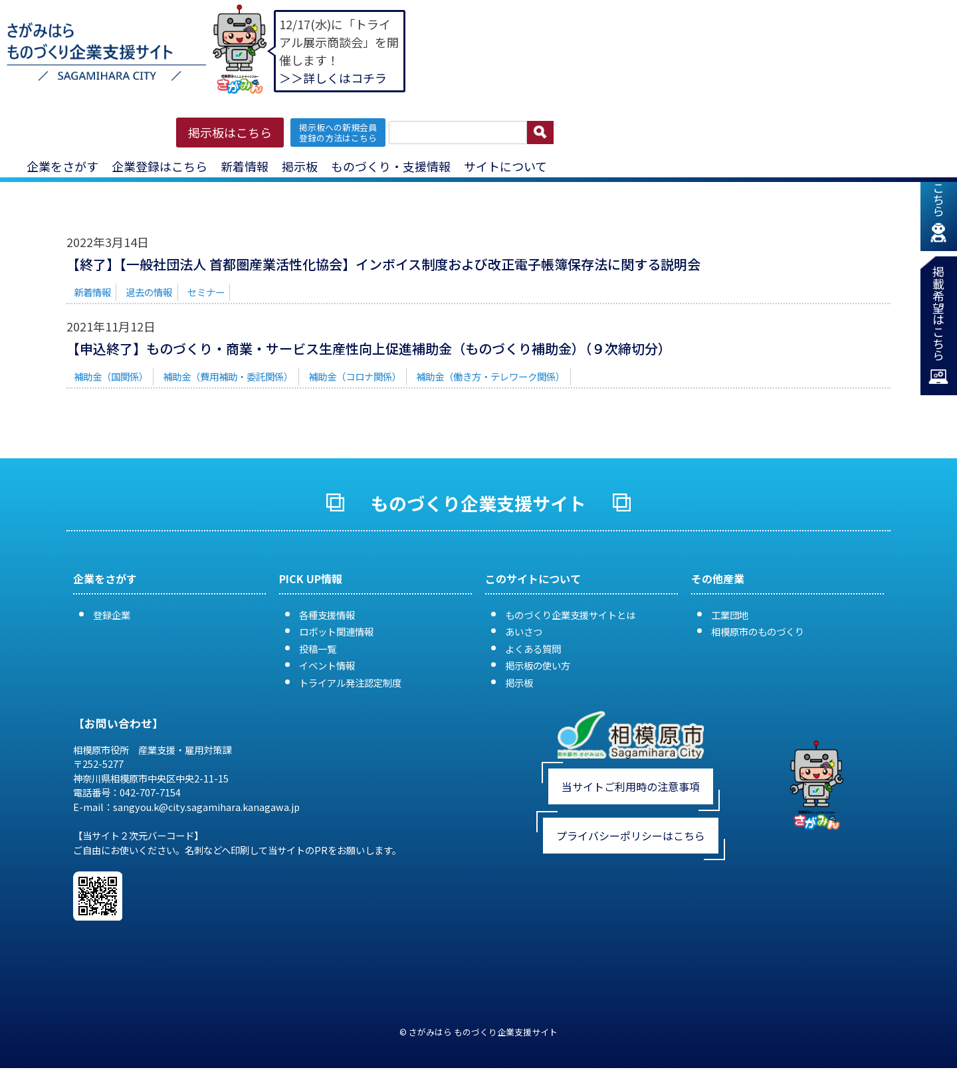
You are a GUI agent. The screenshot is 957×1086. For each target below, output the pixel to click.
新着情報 (244, 166)
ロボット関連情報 (336, 631)
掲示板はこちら (230, 132)
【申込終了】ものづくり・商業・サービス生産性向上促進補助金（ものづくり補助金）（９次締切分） (368, 348)
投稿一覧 (317, 649)
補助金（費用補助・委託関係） (228, 376)
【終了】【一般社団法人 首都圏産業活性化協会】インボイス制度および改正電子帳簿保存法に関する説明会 (383, 264)
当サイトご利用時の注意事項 (631, 786)
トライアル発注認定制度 (350, 682)
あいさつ (523, 631)
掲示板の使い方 (537, 665)
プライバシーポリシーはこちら (630, 836)
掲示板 (300, 166)
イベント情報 (327, 665)
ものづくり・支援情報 (391, 166)
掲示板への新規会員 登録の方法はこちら (338, 132)
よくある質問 (533, 649)
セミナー (206, 292)
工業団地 (729, 615)
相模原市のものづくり (757, 631)
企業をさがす (62, 166)
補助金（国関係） (111, 376)
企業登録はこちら (159, 166)
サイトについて (505, 166)
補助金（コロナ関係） (354, 376)
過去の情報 (149, 292)
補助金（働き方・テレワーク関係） (490, 376)
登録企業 (111, 615)
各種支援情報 (327, 615)
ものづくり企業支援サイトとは (570, 615)
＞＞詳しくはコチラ (333, 77)
